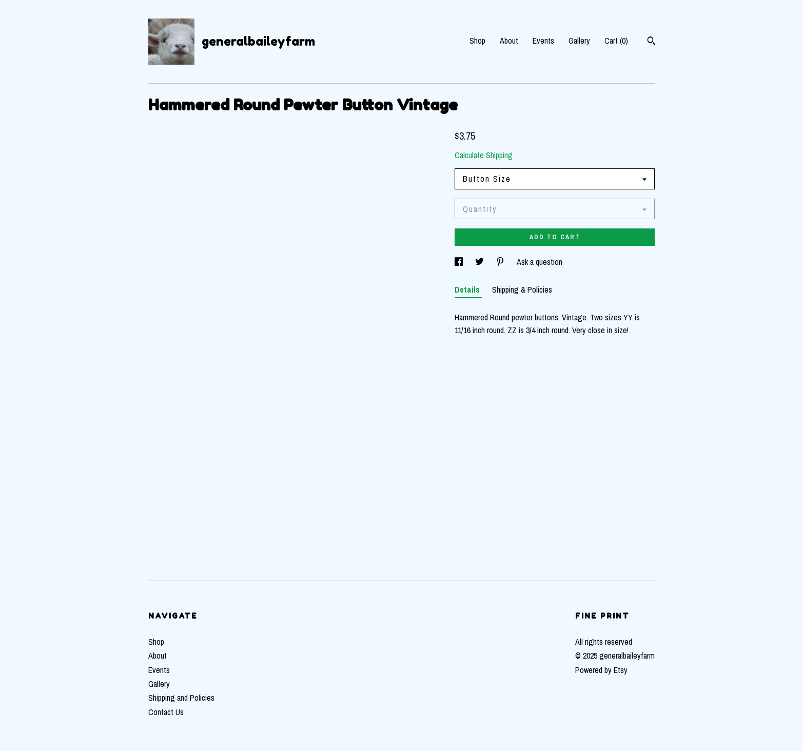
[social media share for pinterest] (501, 261)
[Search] (651, 42)
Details (468, 289)
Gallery (579, 40)
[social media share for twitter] (480, 261)
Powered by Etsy (601, 670)
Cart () (616, 40)
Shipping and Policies (181, 697)
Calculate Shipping (484, 155)
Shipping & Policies (522, 289)
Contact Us (166, 712)
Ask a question (539, 261)
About (509, 40)
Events (543, 40)
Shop (477, 40)
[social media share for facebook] (460, 261)
